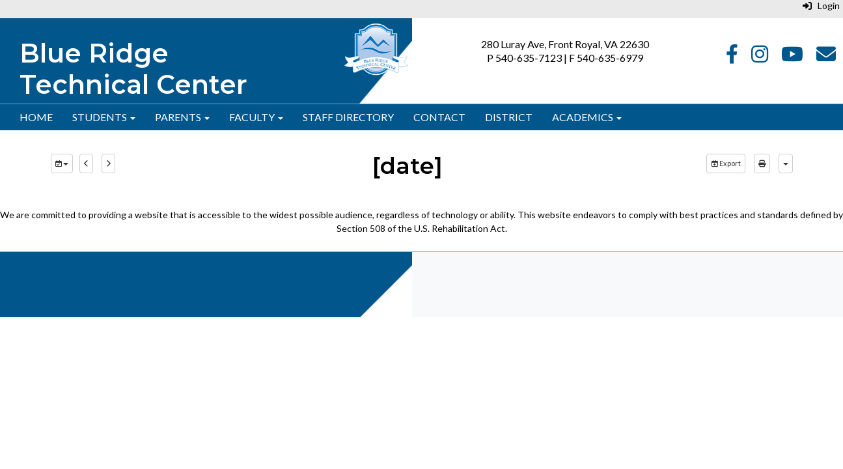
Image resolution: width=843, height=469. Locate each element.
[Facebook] (732, 57)
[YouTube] (792, 57)
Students (103, 117)
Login (821, 5)
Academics (587, 117)
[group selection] (62, 163)
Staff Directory (348, 117)
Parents (182, 117)
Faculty (256, 117)
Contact (439, 117)
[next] (108, 163)
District (508, 117)
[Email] (826, 57)
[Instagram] (760, 57)
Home (36, 117)
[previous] (86, 163)
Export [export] (726, 163)
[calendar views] (786, 163)
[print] (762, 163)
